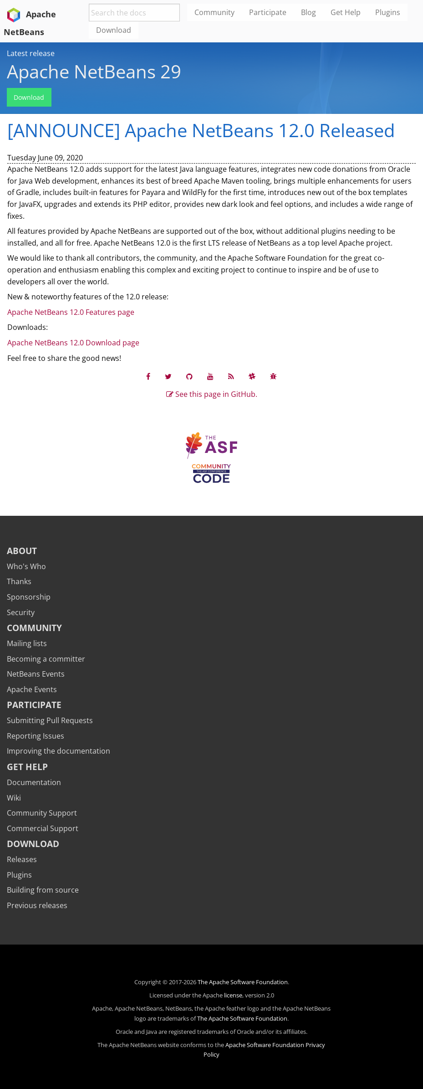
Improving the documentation (58, 751)
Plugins (19, 875)
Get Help (27, 766)
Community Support (42, 813)
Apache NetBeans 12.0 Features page (70, 312)
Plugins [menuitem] (387, 12)
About (22, 550)
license (233, 995)
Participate (34, 705)
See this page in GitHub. (211, 394)
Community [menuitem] (214, 12)
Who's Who (26, 566)
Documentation (34, 782)
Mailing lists (27, 643)
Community (34, 628)
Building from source (43, 890)
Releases (22, 859)
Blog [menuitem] (308, 12)
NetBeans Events (36, 674)
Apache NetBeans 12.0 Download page (73, 343)
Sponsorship (29, 597)
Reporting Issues (35, 736)
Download (29, 97)
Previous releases (37, 905)
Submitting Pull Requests (50, 720)
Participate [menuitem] (267, 12)
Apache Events (32, 689)
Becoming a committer (46, 659)
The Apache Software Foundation (243, 982)
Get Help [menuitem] (346, 12)
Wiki (14, 798)
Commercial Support (42, 828)
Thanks (19, 581)
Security (21, 612)
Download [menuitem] (113, 30)
